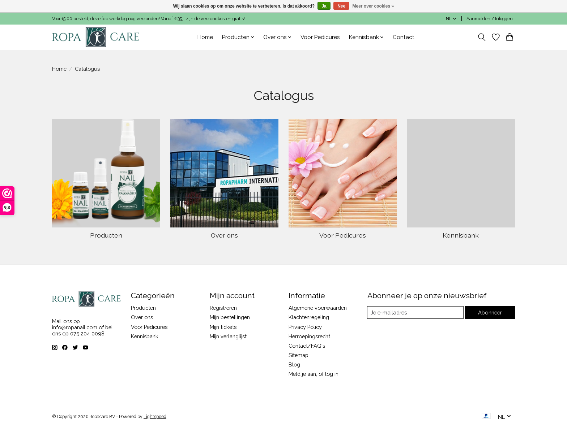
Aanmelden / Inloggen (489, 18)
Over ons (224, 235)
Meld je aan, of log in (313, 374)
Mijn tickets (223, 327)
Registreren (223, 308)
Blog (294, 364)
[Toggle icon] (482, 37)
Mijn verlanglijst (228, 336)
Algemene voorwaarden (318, 308)
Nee (341, 6)
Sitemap (298, 355)
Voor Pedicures (320, 37)
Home (205, 37)
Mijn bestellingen (230, 317)
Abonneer (490, 312)
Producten (106, 235)
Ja (323, 6)
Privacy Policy (305, 327)
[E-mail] (415, 312)
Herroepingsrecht (309, 336)
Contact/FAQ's (307, 346)
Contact (403, 37)
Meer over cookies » (373, 6)
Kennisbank (461, 235)
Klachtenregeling (309, 317)
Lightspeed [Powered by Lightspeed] (155, 416)
